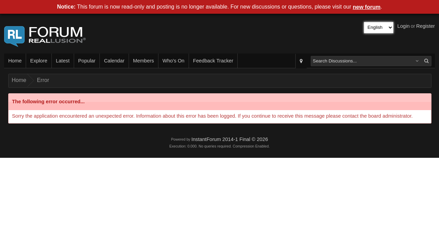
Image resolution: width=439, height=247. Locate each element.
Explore (38, 61)
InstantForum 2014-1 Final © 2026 (229, 139)
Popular (87, 61)
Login (404, 26)
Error (43, 80)
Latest (63, 61)
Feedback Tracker (213, 61)
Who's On (173, 61)
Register (425, 26)
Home (15, 61)
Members (143, 61)
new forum (367, 7)
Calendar (114, 61)
